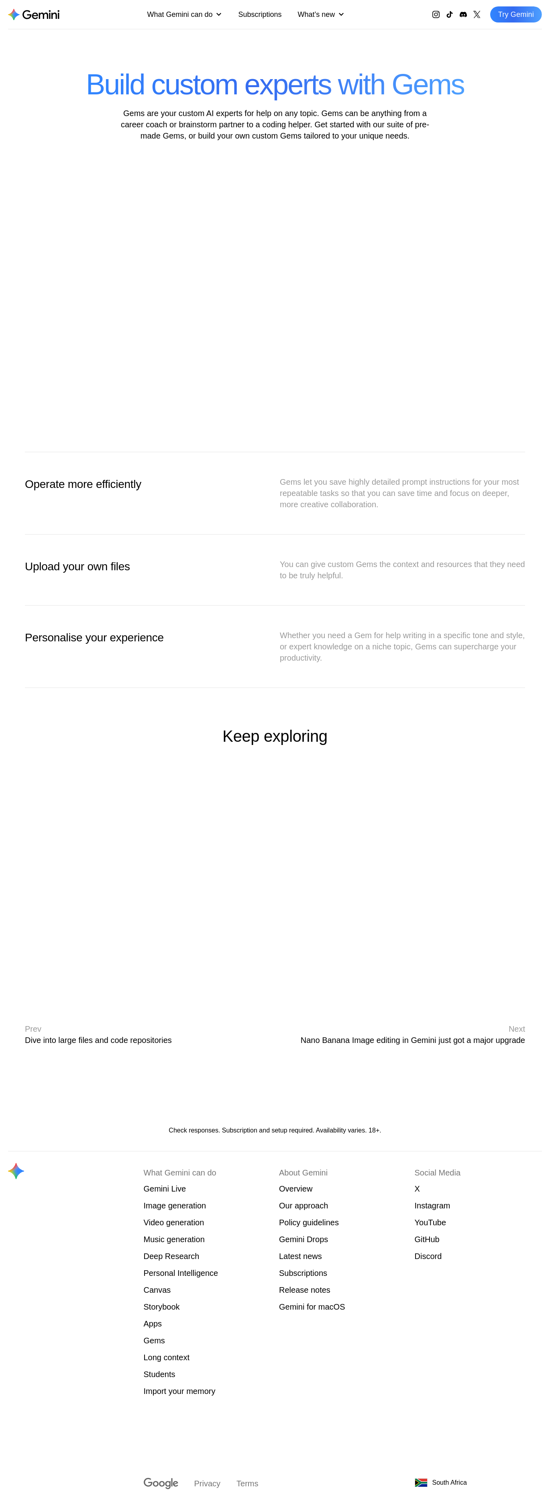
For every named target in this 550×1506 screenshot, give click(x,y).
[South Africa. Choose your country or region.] (456, 1483)
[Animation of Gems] (275, 296)
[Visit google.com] (161, 1483)
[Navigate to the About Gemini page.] (33, 14)
